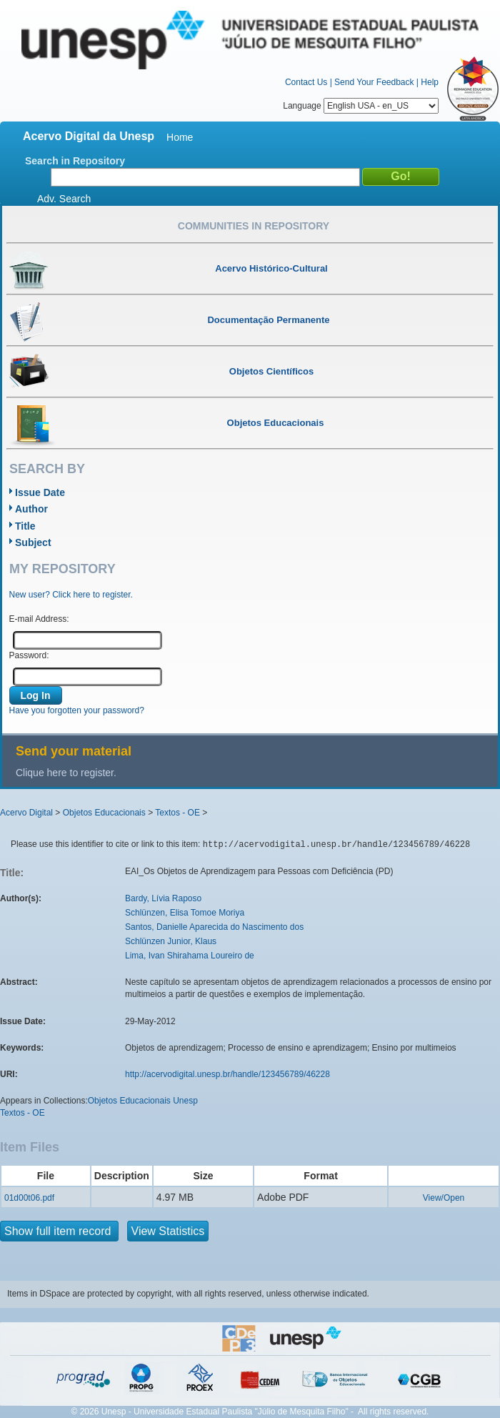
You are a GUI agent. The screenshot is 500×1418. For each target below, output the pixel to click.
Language (361, 106)
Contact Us (306, 82)
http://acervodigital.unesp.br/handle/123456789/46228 (227, 1074)
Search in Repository (75, 161)
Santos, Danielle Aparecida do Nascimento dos (214, 927)
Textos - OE (177, 813)
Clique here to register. (66, 772)
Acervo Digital (26, 813)
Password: (29, 655)
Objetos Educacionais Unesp (143, 1101)
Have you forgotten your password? (76, 710)
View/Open (443, 1198)
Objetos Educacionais (104, 813)
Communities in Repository (253, 226)
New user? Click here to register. (71, 595)
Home (179, 137)
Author (31, 509)
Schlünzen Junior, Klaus (170, 941)
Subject (33, 542)
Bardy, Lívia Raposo (163, 898)
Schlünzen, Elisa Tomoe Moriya (184, 913)
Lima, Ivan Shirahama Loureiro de (189, 956)
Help (430, 82)
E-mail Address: (39, 619)
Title (25, 526)
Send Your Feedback (374, 82)
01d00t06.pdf (29, 1198)
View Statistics (168, 1231)
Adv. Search (64, 198)
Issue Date (40, 492)
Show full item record (59, 1231)
